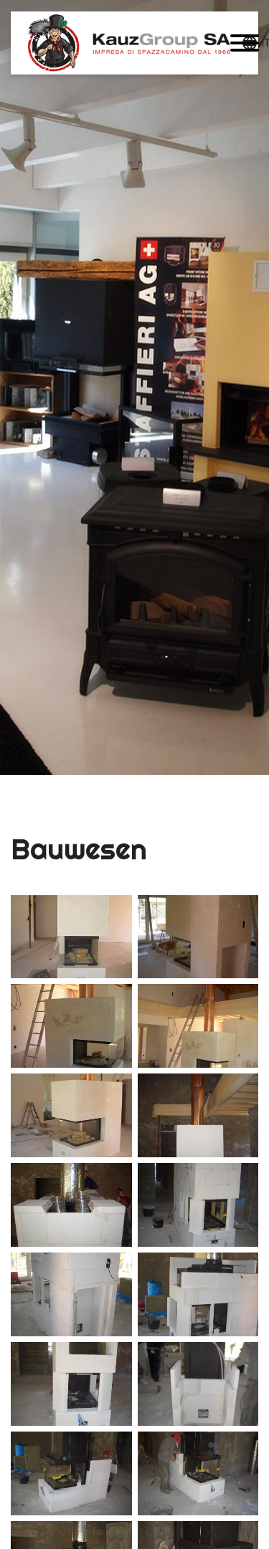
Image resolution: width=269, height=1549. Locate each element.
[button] (244, 43)
